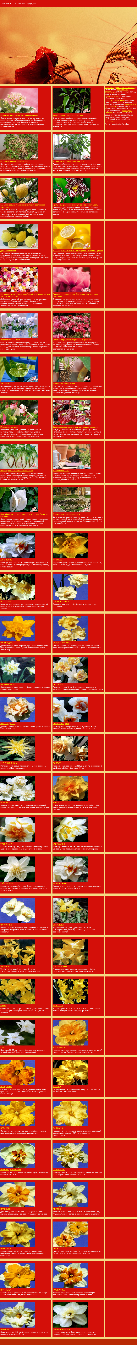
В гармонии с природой (25, 3)
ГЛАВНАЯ (6, 3)
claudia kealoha (128, 88)
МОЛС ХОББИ (59, 1047)
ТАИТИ (56, 802)
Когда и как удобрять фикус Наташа (68, 161)
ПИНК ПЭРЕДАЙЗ (61, 724)
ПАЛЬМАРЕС (59, 1170)
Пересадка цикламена (10, 340)
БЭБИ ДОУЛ (58, 925)
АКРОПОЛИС (6, 560)
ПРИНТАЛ (4, 1329)
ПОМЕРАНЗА (59, 1290)
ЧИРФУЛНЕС (6, 925)
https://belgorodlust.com (115, 100)
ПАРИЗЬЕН (5, 1209)
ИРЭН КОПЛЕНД (7, 684)
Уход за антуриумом (9, 427)
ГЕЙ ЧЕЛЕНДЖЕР (61, 601)
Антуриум (4, 383)
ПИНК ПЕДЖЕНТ (7, 724)
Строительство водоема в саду (66, 514)
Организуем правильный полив (14, 161)
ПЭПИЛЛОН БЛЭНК (61, 1329)
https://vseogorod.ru (113, 88)
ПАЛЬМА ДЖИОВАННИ (10, 1170)
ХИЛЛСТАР (58, 1006)
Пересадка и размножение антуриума (16, 471)
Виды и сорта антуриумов (64, 383)
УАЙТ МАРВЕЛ (7, 883)
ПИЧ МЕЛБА (5, 1290)
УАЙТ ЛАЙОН (59, 844)
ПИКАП (56, 1248)
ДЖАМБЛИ (5, 966)
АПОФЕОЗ (57, 560)
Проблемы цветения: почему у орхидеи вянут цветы (75, 205)
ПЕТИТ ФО (58, 684)
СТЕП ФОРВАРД (60, 966)
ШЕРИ (3, 1047)
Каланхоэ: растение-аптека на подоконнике (19, 115)
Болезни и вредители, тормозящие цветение (72, 340)
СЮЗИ (3, 1006)
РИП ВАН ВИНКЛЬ (8, 763)
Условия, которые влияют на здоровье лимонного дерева (78, 250)
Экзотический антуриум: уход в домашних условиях (75, 427)
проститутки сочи (112, 96)
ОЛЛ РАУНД (58, 1128)
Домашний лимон (8, 250)
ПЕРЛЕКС (57, 1209)
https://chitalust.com (113, 121)
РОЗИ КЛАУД (6, 802)
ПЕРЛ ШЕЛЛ (5, 1248)
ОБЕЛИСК (4, 1128)
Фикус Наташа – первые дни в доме (68, 115)
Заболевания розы (61, 471)
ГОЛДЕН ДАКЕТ (7, 643)
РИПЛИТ (57, 763)
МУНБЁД (57, 1087)
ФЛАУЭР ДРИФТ (60, 883)
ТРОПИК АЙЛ (6, 844)
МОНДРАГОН (6, 1087)
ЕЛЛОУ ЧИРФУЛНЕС (62, 643)
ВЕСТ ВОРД (5, 601)
